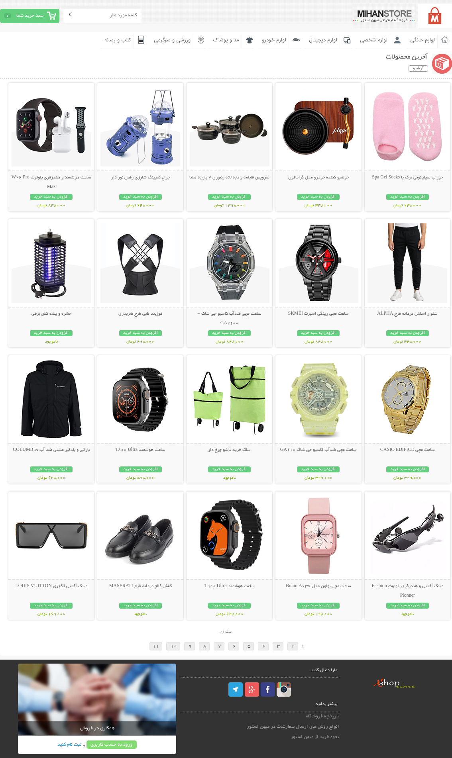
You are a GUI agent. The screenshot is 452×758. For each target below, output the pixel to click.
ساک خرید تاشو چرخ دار (229, 450)
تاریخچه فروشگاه (322, 716)
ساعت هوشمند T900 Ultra (229, 586)
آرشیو (418, 68)
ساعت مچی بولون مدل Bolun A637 (318, 586)
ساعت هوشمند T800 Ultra (140, 450)
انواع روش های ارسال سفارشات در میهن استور (293, 726)
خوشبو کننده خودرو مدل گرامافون (318, 177)
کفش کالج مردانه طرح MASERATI (140, 586)
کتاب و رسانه (117, 40)
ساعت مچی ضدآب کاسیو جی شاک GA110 (318, 450)
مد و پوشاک (226, 40)
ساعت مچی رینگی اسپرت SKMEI (318, 313)
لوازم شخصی (373, 40)
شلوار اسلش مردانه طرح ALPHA (407, 313)
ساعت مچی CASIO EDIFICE (407, 450)
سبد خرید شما (29, 15)
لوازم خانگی (422, 40)
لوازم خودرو (274, 40)
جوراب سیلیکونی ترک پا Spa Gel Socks (407, 177)
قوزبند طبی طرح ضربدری (140, 313)
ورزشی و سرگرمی (172, 40)
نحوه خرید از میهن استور (315, 737)
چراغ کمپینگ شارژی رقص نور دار (140, 177)
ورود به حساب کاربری (111, 744)
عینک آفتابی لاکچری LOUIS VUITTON (51, 586)
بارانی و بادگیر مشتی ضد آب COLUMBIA (51, 450)
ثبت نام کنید (69, 744)
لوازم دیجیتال (323, 40)
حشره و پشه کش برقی (51, 313)
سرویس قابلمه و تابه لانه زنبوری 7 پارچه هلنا (229, 177)
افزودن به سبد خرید (407, 197)
